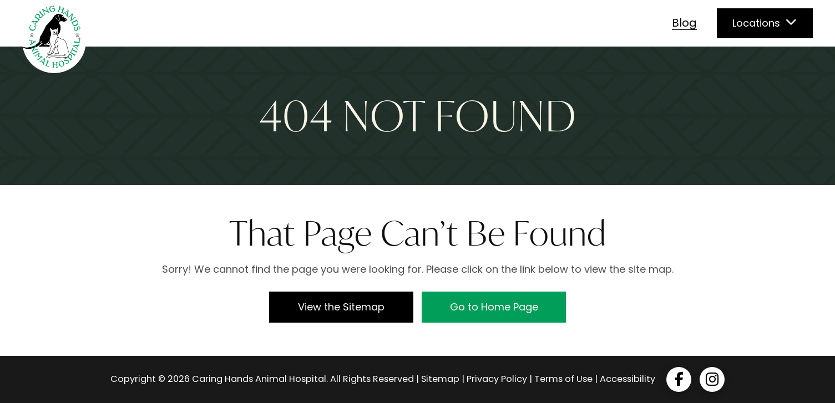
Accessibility (627, 379)
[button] (765, 23)
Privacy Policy (497, 379)
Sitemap (440, 379)
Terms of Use (563, 379)
